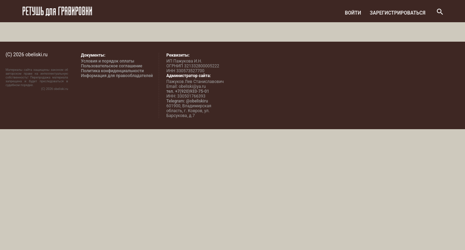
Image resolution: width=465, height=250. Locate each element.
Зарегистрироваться (397, 13)
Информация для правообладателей (117, 75)
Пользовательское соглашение (111, 66)
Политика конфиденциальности (112, 70)
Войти (353, 13)
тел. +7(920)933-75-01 (187, 91)
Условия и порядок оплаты (107, 61)
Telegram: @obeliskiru (187, 101)
